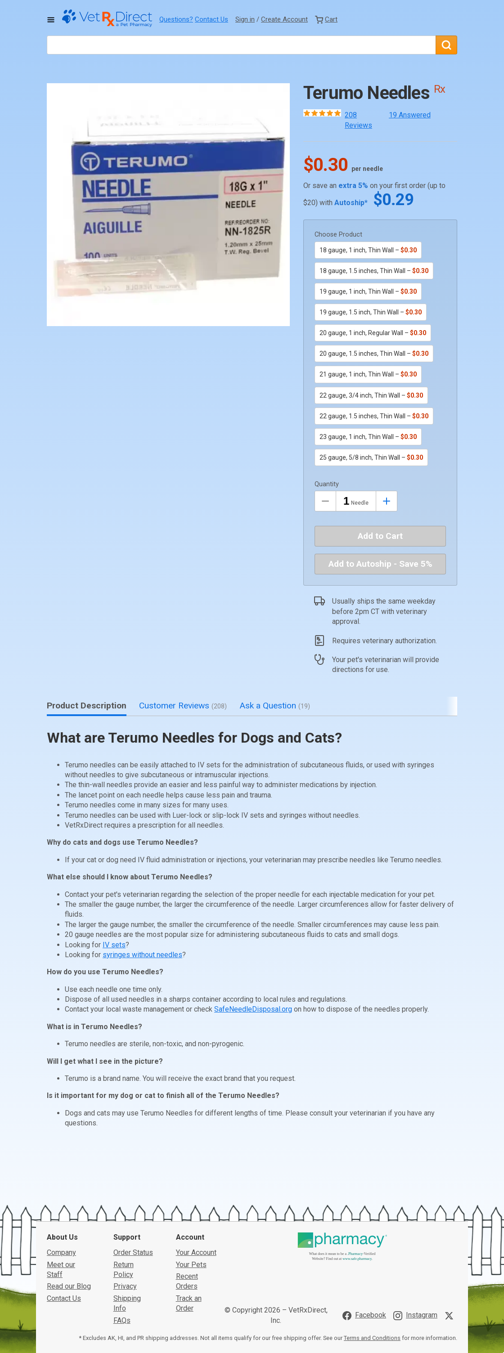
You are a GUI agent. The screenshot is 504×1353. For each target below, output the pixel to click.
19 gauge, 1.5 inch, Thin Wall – (371, 312)
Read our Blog (69, 1218)
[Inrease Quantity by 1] (386, 501)
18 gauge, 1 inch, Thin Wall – (368, 250)
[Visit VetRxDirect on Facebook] (364, 1248)
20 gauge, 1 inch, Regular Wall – (373, 332)
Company (61, 1185)
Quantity (327, 484)
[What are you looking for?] (241, 45)
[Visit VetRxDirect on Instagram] (415, 1248)
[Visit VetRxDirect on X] (451, 1248)
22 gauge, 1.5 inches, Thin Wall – (374, 416)
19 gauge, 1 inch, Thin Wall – (368, 291)
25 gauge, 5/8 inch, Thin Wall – (371, 457)
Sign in (245, 19)
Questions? (176, 19)
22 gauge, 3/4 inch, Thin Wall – (371, 395)
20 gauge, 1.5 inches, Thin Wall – (374, 353)
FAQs (121, 1252)
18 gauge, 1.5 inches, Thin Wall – (374, 270)
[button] (168, 204)
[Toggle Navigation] (51, 20)
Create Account (284, 19)
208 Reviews (358, 120)
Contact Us (211, 19)
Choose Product (338, 234)
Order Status (133, 1185)
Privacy (125, 1218)
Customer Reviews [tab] (183, 705)
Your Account (196, 1185)
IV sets (114, 945)
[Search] (446, 45)
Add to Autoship (380, 564)
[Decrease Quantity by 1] (325, 501)
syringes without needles (142, 954)
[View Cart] (326, 19)
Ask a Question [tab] (274, 705)
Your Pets (191, 1196)
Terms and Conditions (372, 1270)
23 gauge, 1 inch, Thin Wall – (368, 436)
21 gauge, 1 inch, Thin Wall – (368, 374)
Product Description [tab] (86, 705)
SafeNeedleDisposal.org (253, 1009)
